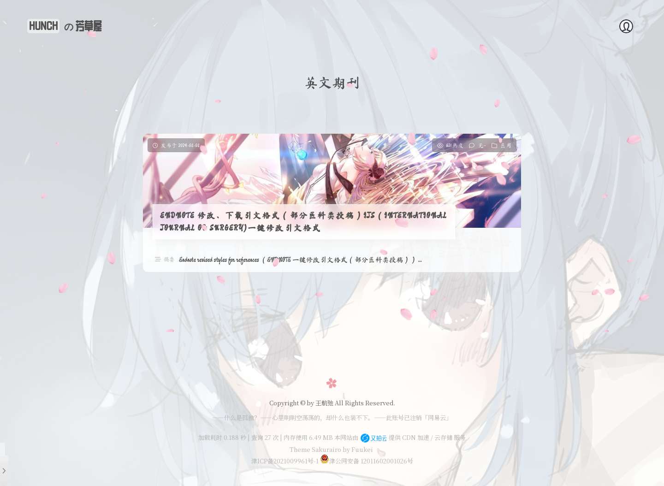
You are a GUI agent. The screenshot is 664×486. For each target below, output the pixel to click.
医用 (505, 145)
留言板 (598, 26)
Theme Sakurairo (315, 449)
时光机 (535, 26)
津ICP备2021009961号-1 (285, 460)
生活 (503, 26)
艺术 (566, 26)
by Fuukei (357, 449)
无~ (482, 145)
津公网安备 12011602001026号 (366, 460)
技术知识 (413, 26)
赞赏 (629, 26)
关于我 (374, 26)
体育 (448, 26)
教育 (475, 26)
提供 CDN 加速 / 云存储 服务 (413, 437)
